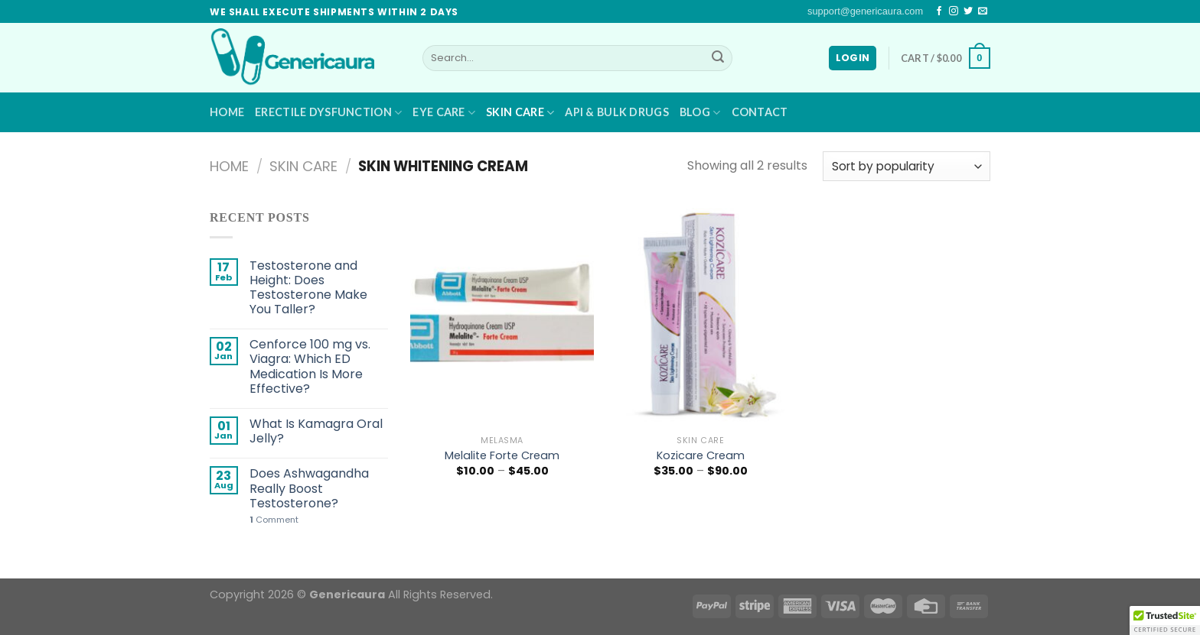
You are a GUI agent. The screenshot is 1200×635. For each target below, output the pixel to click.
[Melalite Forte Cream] (502, 317)
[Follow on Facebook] (939, 11)
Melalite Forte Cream (502, 456)
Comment (273, 520)
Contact (760, 111)
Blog (700, 112)
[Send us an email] (982, 11)
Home (227, 111)
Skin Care (520, 112)
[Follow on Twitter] (968, 11)
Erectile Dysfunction (328, 112)
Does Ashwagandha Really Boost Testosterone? (309, 488)
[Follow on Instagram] (953, 11)
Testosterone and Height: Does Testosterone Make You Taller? (308, 287)
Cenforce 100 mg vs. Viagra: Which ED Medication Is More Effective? (309, 366)
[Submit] (718, 58)
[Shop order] (906, 166)
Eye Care (443, 112)
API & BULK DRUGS (617, 111)
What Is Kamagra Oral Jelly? (316, 430)
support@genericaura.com (865, 11)
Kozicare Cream (701, 456)
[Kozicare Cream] (700, 317)
